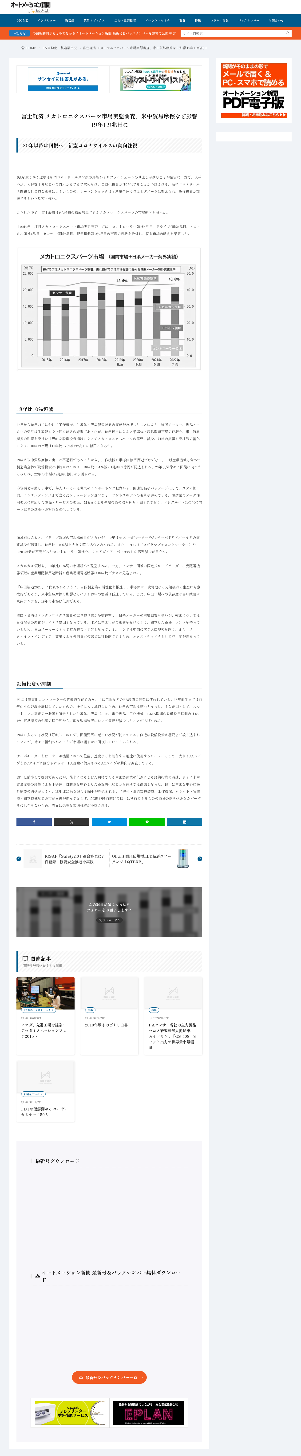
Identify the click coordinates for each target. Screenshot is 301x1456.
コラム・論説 (219, 20)
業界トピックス (94, 20)
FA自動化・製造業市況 (60, 47)
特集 (198, 20)
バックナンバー (248, 20)
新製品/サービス (33, 1094)
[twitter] (71, 822)
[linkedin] (184, 822)
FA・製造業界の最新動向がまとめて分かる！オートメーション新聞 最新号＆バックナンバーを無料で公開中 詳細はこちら (114, 33)
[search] (287, 33)
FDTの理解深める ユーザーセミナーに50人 (44, 1111)
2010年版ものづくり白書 (106, 1025)
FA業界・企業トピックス (38, 1010)
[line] (147, 822)
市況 (182, 20)
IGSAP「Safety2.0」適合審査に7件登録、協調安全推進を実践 (74, 859)
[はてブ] (109, 822)
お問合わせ (276, 20)
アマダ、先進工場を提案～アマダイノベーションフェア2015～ (43, 1030)
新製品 (69, 20)
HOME (22, 20)
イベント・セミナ (157, 20)
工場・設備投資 (125, 20)
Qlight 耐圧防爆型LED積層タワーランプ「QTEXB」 (141, 859)
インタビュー (46, 20)
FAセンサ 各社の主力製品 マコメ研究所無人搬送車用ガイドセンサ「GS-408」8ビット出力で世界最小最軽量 (174, 1036)
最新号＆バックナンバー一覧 (111, 1377)
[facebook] (34, 822)
